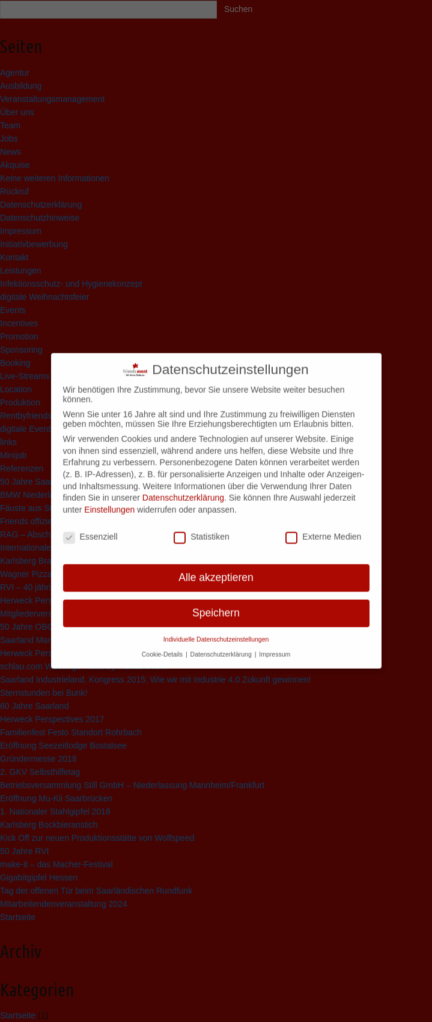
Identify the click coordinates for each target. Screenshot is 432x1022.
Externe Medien (323, 527)
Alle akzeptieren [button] (216, 569)
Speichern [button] (216, 604)
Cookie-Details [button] (163, 644)
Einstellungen (109, 501)
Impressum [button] (274, 644)
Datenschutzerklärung (183, 489)
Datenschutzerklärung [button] (222, 644)
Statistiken (202, 527)
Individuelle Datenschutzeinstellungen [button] (216, 630)
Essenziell (90, 527)
